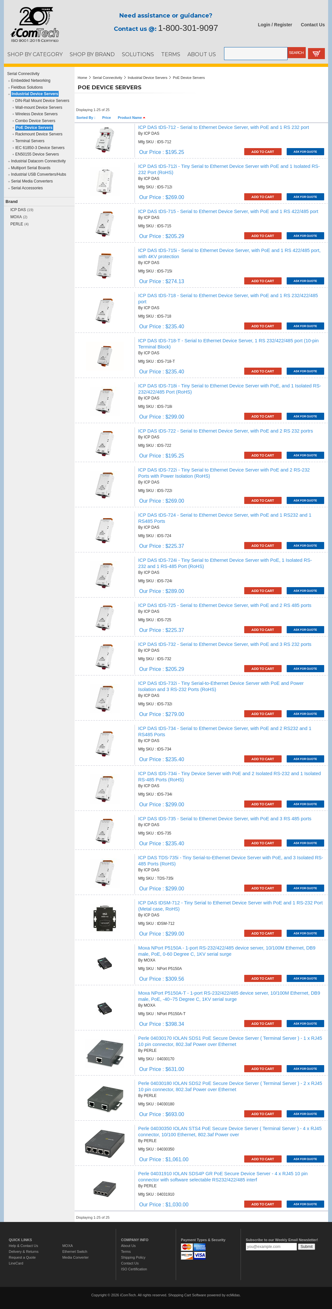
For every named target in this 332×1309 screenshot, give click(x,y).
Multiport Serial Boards (30, 168)
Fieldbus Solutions (27, 87)
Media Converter (75, 1257)
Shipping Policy (133, 1257)
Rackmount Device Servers (38, 134)
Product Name (131, 118)
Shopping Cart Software (187, 1295)
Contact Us (313, 24)
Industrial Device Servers (35, 94)
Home (82, 78)
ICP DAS (18, 210)
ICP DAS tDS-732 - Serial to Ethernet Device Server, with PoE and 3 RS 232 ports (224, 644)
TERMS (170, 54)
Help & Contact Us (23, 1246)
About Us (128, 1246)
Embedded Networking (30, 80)
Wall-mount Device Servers (38, 107)
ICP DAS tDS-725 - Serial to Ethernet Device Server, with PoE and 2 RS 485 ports (224, 605)
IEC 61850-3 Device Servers (40, 147)
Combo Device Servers (35, 121)
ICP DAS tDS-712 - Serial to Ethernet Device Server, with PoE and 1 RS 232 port (223, 127)
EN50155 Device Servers (37, 154)
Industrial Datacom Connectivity (38, 161)
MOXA (16, 217)
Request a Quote (22, 1257)
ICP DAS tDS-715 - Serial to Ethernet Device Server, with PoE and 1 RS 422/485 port (228, 211)
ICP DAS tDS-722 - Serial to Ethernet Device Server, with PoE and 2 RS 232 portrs (225, 431)
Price (106, 118)
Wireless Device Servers (36, 114)
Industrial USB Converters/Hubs (38, 174)
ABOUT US (201, 54)
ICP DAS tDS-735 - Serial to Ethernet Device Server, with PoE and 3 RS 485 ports (224, 818)
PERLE (16, 224)
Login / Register (275, 24)
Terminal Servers (29, 141)
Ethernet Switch (74, 1251)
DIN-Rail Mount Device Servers (42, 100)
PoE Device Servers (34, 127)
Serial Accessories (27, 188)
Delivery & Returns (24, 1251)
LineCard (16, 1263)
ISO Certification (134, 1269)
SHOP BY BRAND (92, 54)
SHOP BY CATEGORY (35, 54)
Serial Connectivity (23, 73)
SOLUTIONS (138, 54)
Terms (126, 1251)
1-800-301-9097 (188, 28)
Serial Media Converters (32, 181)
